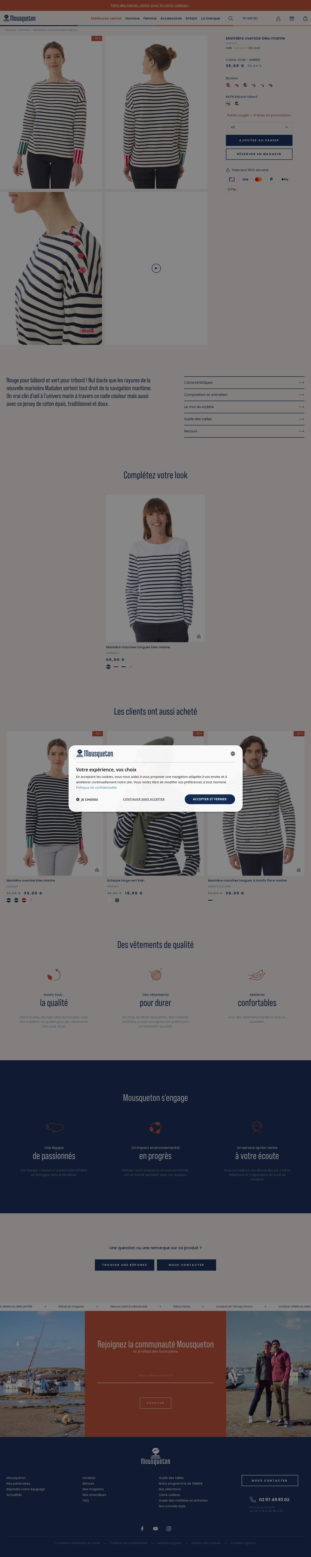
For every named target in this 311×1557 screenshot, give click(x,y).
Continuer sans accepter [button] (144, 799)
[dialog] (156, 778)
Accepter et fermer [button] (210, 799)
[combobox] (233, 754)
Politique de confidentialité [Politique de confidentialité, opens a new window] (96, 787)
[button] (87, 799)
